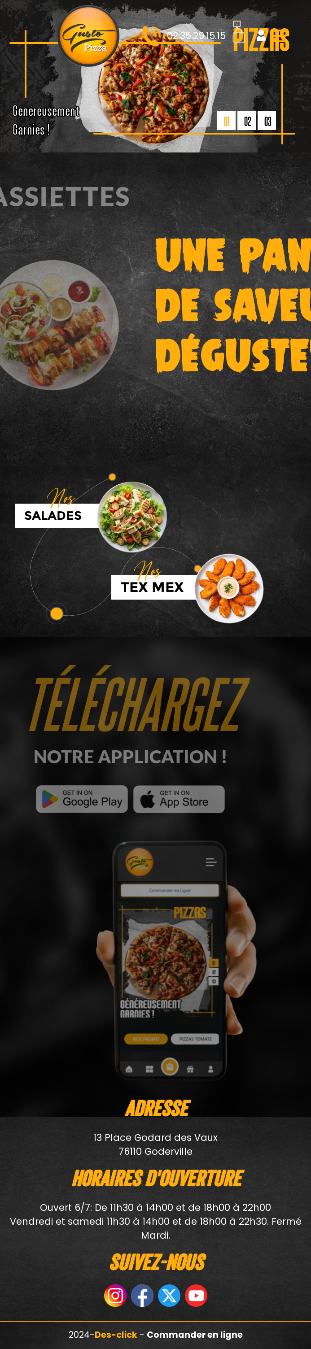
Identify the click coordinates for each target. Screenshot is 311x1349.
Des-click (116, 1335)
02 (247, 121)
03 (268, 121)
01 (227, 121)
